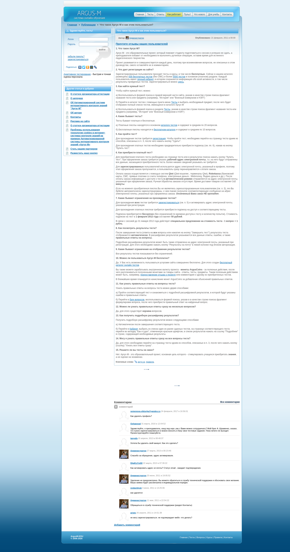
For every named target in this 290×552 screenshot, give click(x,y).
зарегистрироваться (169, 202)
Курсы (209, 537)
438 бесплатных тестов (140, 76)
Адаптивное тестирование (77, 74)
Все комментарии (230, 402)
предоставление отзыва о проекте (158, 275)
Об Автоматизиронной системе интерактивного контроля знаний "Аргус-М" (88, 102)
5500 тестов (179, 76)
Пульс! (187, 14)
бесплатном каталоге (165, 129)
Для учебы (213, 14)
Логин (71, 39)
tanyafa (134, 438)
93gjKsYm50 (136, 463)
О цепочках (76, 98)
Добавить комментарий (127, 525)
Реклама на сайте (80, 121)
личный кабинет (145, 79)
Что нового (199, 14)
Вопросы (200, 537)
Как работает (174, 14)
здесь (181, 82)
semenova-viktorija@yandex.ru (145, 411)
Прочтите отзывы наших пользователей (142, 43)
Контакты (227, 14)
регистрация (159, 138)
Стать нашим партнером (83, 149)
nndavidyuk (136, 488)
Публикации (88, 24)
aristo (133, 513)
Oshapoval (135, 424)
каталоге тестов (169, 125)
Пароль (71, 44)
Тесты (150, 14)
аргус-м (141, 362)
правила (150, 362)
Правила (218, 537)
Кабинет (134, 329)
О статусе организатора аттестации (89, 94)
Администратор (138, 451)
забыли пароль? (76, 56)
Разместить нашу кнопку (84, 153)
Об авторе (76, 112)
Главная (140, 14)
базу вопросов (137, 299)
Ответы (160, 14)
